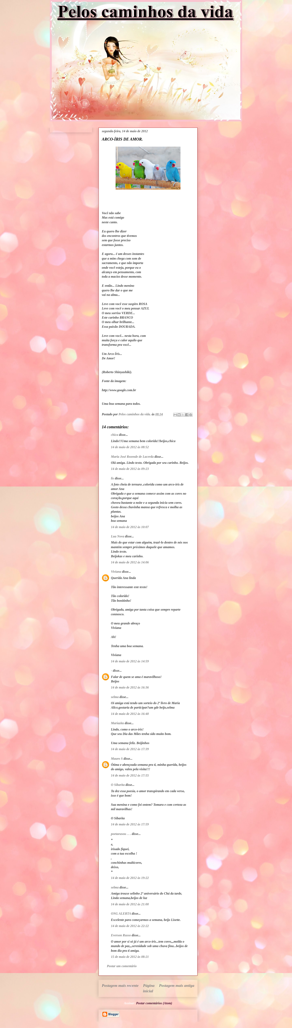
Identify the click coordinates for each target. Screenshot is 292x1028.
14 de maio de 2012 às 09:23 (130, 468)
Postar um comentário (122, 966)
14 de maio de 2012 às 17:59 (130, 824)
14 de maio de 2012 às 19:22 (130, 878)
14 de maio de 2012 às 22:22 (130, 926)
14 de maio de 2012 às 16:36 (130, 687)
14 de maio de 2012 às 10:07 (130, 527)
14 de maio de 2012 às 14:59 (130, 661)
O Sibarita (118, 784)
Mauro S (117, 758)
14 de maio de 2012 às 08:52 (130, 447)
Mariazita (117, 723)
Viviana (116, 571)
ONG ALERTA (121, 913)
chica (114, 434)
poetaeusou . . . (121, 834)
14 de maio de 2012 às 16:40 (130, 713)
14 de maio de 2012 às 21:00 (130, 904)
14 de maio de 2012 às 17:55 (130, 775)
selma (115, 697)
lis (112, 478)
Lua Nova (117, 536)
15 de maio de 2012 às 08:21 (130, 956)
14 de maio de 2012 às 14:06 (130, 562)
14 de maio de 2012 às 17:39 (130, 749)
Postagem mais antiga (176, 985)
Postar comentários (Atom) (154, 1003)
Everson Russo (121, 935)
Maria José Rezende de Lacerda (132, 456)
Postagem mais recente (120, 985)
